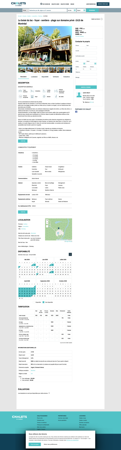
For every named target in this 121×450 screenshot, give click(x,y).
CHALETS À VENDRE (65, 4)
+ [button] (47, 220)
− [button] (47, 223)
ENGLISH (72, 4)
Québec (25, 224)
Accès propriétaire (62, 420)
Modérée (33, 370)
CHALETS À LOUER (55, 4)
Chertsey (23, 229)
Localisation (34, 77)
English (38, 429)
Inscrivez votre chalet (63, 418)
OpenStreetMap (64, 239)
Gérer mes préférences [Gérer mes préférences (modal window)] (50, 444)
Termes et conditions (42, 422)
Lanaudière (25, 226)
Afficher (91, 102)
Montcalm (33, 233)
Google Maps (68, 241)
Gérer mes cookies (41, 427)
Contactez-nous (40, 420)
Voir (32, 373)
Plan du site (39, 418)
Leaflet (58, 239)
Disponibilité (45, 77)
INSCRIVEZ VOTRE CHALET (103, 4)
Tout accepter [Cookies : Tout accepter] (35, 444)
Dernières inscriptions (84, 422)
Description (23, 77)
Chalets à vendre (83, 420)
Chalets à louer (82, 418)
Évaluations (67, 77)
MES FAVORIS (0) (46, 4)
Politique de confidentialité (43, 425)
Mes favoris (81, 427)
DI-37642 (45, 16)
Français (43, 429)
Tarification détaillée (79, 36)
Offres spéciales (83, 425)
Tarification (56, 77)
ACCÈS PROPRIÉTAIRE (91, 4)
